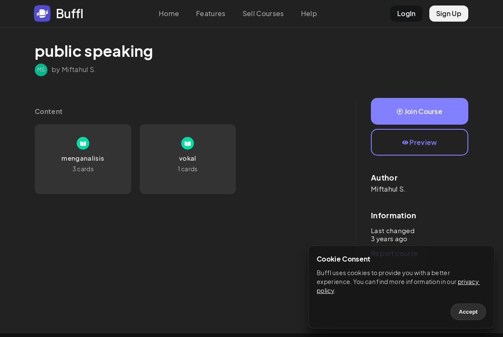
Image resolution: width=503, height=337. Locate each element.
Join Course (419, 111)
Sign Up (449, 13)
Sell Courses (263, 13)
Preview (419, 142)
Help (309, 13)
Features (211, 13)
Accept (468, 312)
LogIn (406, 13)
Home (169, 13)
